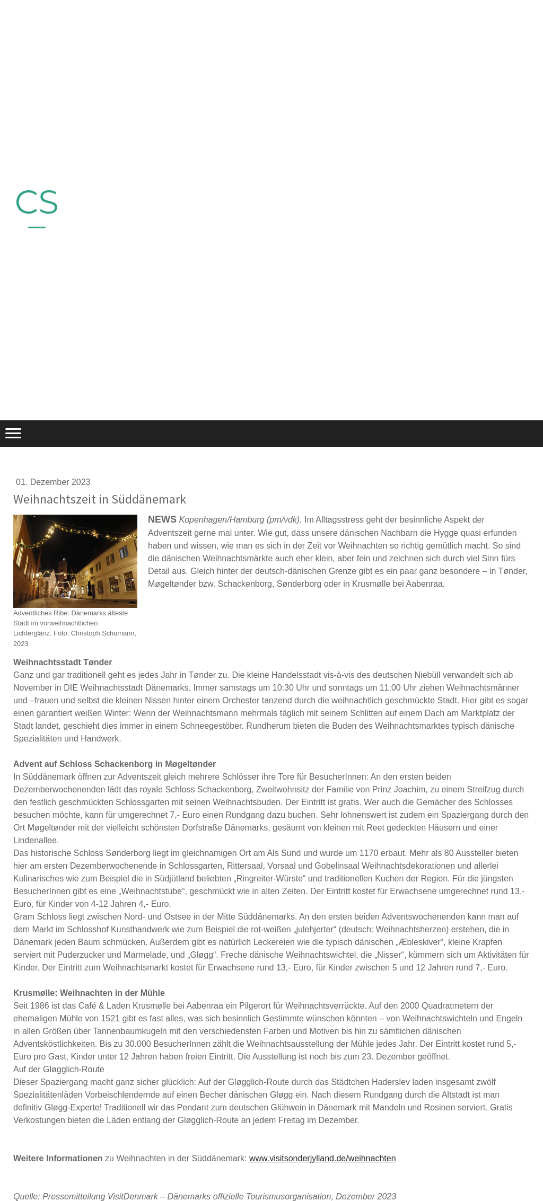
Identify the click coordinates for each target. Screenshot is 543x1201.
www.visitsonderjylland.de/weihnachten (322, 1158)
